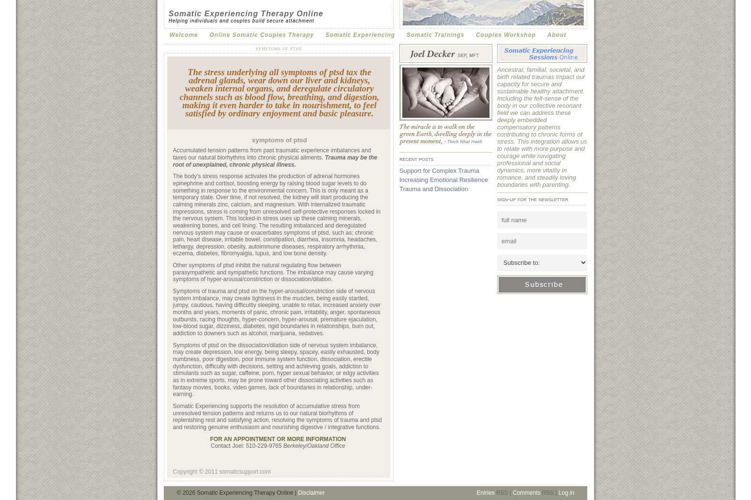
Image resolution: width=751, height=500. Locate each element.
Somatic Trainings (436, 35)
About (557, 35)
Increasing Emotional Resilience (443, 179)
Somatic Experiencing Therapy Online (246, 14)
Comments (526, 492)
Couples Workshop (506, 35)
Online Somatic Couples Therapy (261, 35)
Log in (566, 492)
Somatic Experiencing (360, 35)
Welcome (184, 35)
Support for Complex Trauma (439, 170)
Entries (485, 492)
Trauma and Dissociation (433, 189)
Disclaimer (311, 492)
